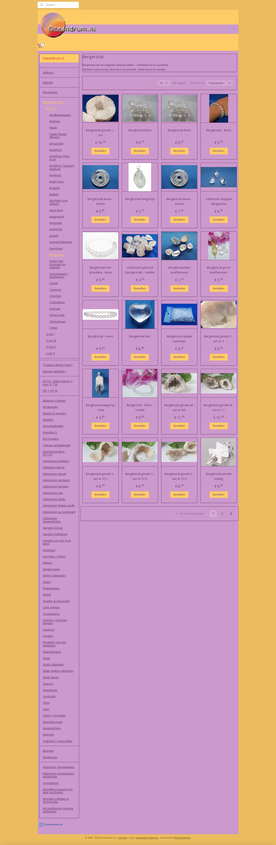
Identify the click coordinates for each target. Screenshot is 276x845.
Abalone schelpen (54, 401)
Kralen (47, 582)
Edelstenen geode (54, 474)
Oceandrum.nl (50, 824)
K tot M (51, 340)
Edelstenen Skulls (54, 499)
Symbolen (49, 696)
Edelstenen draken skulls (59, 505)
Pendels (48, 636)
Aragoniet (55, 223)
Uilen (46, 709)
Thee (46, 703)
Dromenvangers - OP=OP (54, 453)
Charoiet (54, 309)
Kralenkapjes (51, 588)
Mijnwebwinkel (182, 837)
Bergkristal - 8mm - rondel (139, 407)
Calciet (53, 283)
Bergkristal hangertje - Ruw (100, 407)
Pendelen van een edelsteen (54, 643)
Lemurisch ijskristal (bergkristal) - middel (139, 269)
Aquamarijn (56, 217)
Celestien (55, 296)
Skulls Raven (51, 677)
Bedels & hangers (54, 413)
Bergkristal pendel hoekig (218, 476)
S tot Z (50, 353)
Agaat (53, 127)
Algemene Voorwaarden (58, 767)
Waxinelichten (52, 728)
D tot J (50, 334)
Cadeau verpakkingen (57, 445)
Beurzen (48, 751)
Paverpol (48, 630)
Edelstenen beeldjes (56, 461)
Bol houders (51, 439)
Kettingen (49, 550)
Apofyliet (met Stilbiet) (58, 202)
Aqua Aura (56, 210)
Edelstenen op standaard (59, 512)
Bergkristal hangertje (140, 199)
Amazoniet (56, 143)
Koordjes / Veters (54, 556)
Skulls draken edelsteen (58, 671)
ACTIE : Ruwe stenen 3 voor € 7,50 (57, 382)
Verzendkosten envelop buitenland (58, 809)
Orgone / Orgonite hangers (55, 621)
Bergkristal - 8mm (218, 130)
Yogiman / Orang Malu (57, 741)
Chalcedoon (57, 302)
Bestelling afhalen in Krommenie (56, 800)
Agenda (48, 82)
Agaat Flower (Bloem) (58, 135)
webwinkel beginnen (147, 837)
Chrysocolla (56, 315)
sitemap (123, 837)
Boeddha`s (50, 432)
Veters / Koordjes (54, 715)
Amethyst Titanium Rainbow (61, 167)
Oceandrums (51, 614)
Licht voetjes (51, 607)
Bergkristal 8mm (139, 130)
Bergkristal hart (140, 336)
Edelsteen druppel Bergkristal (219, 201)
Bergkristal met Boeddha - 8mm (100, 269)
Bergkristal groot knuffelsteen (219, 269)
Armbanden (50, 407)
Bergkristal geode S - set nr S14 (179, 476)
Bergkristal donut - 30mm (179, 201)
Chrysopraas (57, 321)
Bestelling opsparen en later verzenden (58, 790)
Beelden (48, 420)
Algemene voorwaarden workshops (58, 775)
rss (131, 837)
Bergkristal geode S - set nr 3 (218, 338)
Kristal (47, 594)
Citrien (53, 328)
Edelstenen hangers (56, 486)
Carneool (55, 290)
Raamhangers (52, 652)
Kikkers (47, 563)
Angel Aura (56, 181)
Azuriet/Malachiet (60, 242)
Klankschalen (51, 569)
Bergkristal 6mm (179, 130)
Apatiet (54, 194)
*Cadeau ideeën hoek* (58, 365)
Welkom (48, 72)
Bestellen (100, 151)
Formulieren (51, 783)
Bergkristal (56, 255)
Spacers (48, 684)
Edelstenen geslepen (56, 480)
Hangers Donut (53, 528)
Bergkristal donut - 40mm (100, 201)
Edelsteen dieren (53, 467)
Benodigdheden (53, 426)
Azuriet (53, 236)
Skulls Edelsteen (53, 664)
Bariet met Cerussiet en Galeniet (57, 264)
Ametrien (55, 175)
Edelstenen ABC (53, 102)
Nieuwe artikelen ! (54, 371)
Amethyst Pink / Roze (59, 157)
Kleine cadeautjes (54, 575)
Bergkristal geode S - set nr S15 (140, 476)
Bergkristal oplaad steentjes (179, 338)
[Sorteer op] (219, 83)
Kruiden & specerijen (56, 601)
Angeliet (54, 188)
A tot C (50, 108)
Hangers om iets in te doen (57, 542)
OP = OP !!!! (50, 391)
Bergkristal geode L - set (100, 132)
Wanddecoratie (53, 722)
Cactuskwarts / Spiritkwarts (59, 275)
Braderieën (50, 757)
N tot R (51, 347)
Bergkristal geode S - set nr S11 (100, 476)
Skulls (46, 658)
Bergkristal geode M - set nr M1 (179, 407)
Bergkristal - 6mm (100, 336)
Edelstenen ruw (53, 493)
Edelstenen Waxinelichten (52, 519)
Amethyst (55, 150)
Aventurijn (55, 229)
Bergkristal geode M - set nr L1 (218, 407)
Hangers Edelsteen (55, 534)
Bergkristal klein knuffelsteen (179, 269)
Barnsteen (56, 248)
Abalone (54, 121)
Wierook (48, 734)
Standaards (50, 690)
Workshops (50, 92)
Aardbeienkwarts (60, 115)
